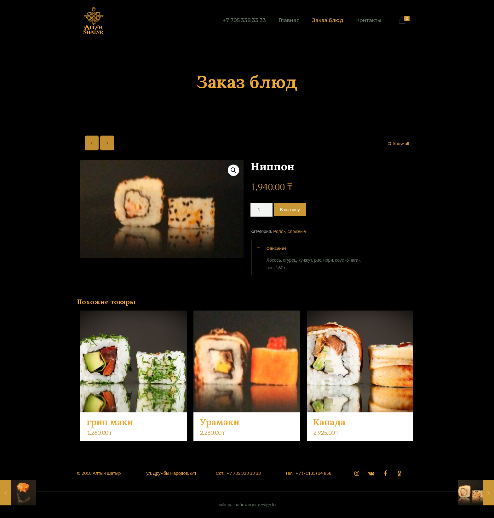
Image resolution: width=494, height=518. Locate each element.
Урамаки (219, 422)
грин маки (110, 422)
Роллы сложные (289, 231)
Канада (329, 422)
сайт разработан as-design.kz (247, 504)
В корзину (290, 209)
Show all (398, 143)
